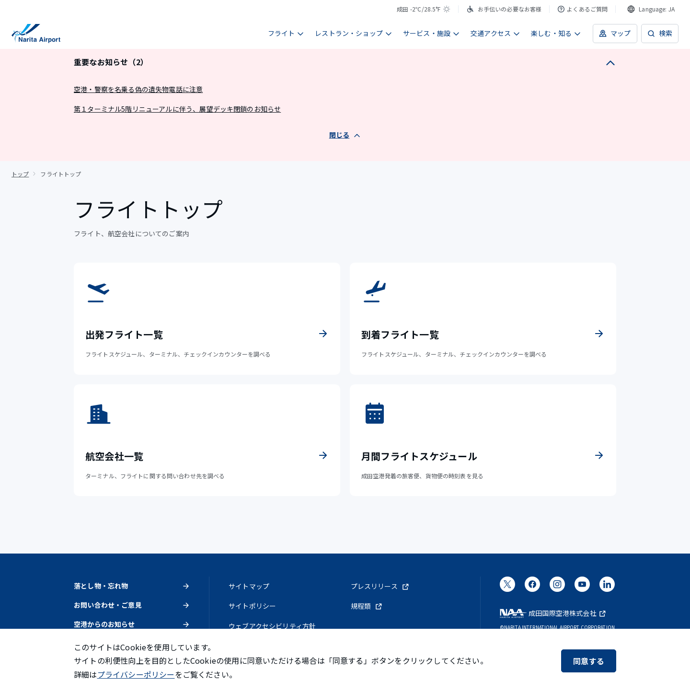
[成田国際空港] (36, 33)
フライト (286, 33)
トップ (20, 174)
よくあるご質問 (582, 9)
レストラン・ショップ (353, 33)
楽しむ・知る (556, 33)
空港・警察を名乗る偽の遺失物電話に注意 (138, 89)
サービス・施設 (431, 33)
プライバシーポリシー (136, 674)
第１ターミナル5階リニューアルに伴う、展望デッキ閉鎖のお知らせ (177, 109)
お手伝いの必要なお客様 (504, 9)
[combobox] (650, 9)
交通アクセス (495, 33)
